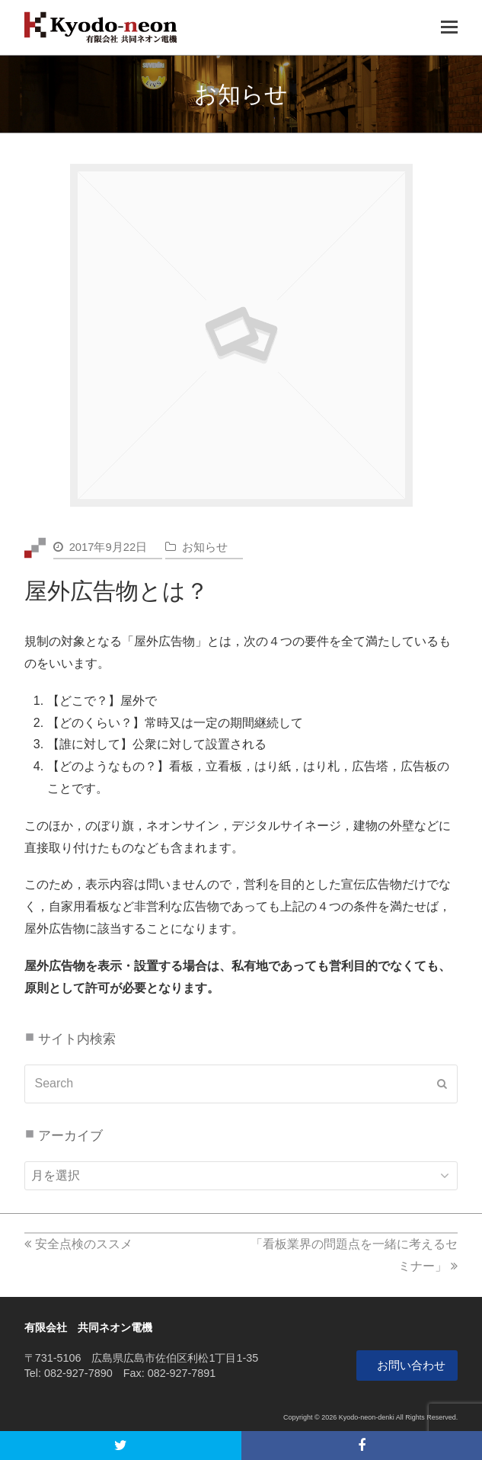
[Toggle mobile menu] (449, 27)
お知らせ (205, 547)
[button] (120, 1445)
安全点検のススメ (78, 1243)
